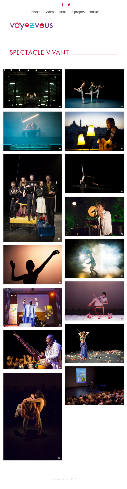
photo (36, 12)
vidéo (50, 12)
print (62, 12)
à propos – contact (85, 12)
